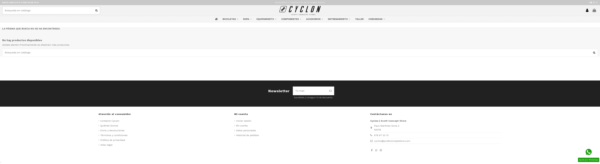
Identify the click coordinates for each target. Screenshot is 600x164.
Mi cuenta (242, 125)
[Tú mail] (310, 91)
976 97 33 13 (381, 135)
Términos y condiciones (114, 135)
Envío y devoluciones (112, 130)
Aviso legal (106, 144)
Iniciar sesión (243, 120)
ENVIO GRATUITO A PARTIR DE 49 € (20, 3)
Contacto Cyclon (109, 120)
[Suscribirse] (330, 91)
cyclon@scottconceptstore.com (392, 141)
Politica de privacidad (112, 140)
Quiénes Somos (109, 125)
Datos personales (246, 130)
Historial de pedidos (247, 135)
